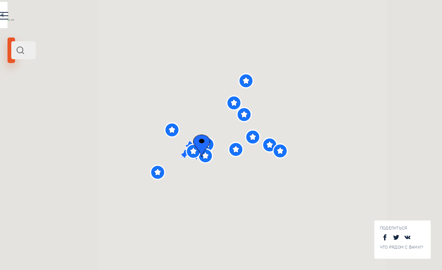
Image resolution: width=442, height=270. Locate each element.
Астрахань (22, 102)
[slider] (27, 136)
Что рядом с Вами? (401, 247)
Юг (39, 102)
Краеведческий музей (113, 260)
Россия (52, 102)
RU (149, 16)
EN (165, 16)
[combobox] (101, 50)
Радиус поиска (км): (28, 124)
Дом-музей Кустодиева (115, 210)
